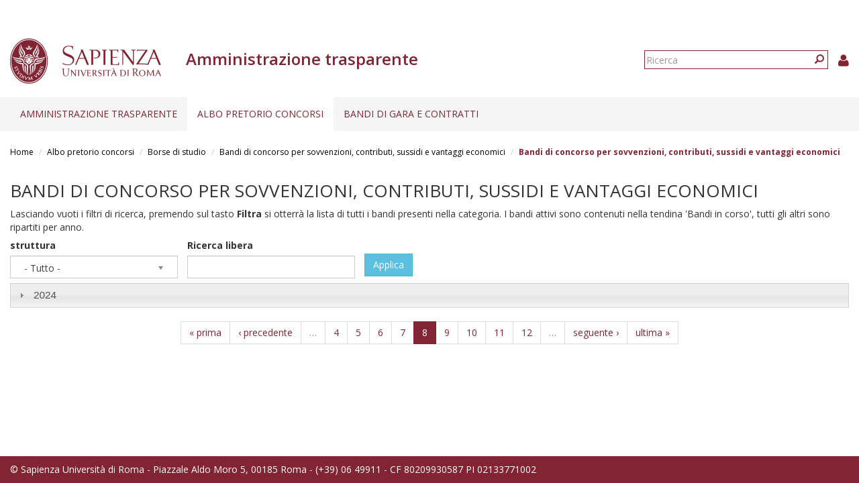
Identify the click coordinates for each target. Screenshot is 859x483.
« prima (205, 332)
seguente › (596, 332)
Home (22, 152)
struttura (33, 245)
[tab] (429, 295)
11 (499, 332)
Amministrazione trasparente (98, 113)
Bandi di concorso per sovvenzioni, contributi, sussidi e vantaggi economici (362, 152)
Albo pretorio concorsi (260, 113)
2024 (45, 295)
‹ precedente (265, 332)
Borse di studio (177, 152)
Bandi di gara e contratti (411, 113)
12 (526, 332)
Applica (388, 264)
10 (471, 332)
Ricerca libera (220, 245)
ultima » (653, 332)
